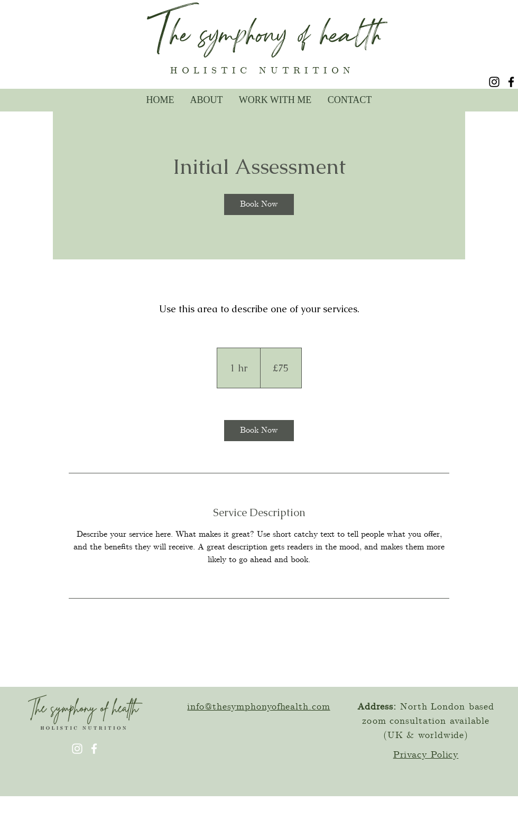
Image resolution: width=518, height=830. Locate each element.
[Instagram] (494, 82)
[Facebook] (511, 82)
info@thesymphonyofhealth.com (258, 707)
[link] (259, 204)
